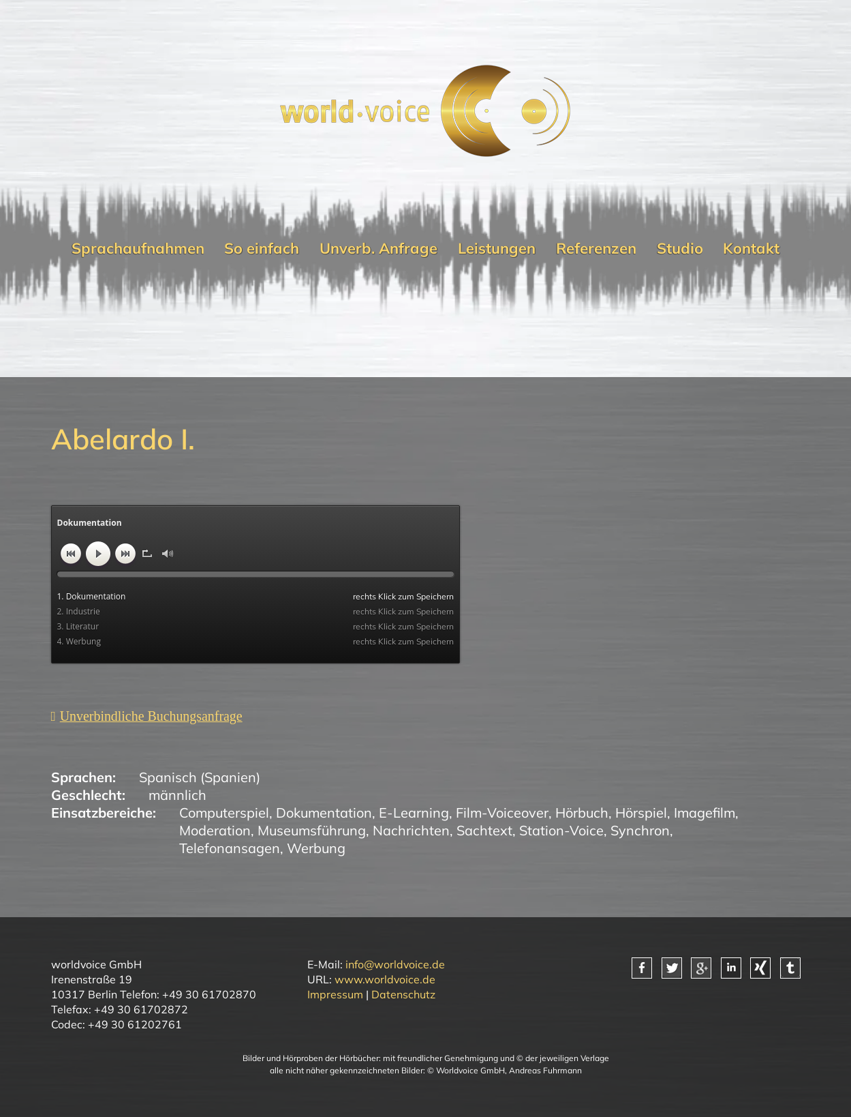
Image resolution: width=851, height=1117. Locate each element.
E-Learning (414, 812)
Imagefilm (704, 812)
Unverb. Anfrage (378, 248)
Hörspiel (641, 812)
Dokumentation (324, 812)
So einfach (261, 248)
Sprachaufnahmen (138, 248)
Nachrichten (411, 830)
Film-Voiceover (502, 812)
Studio (680, 248)
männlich (177, 794)
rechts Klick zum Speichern (403, 596)
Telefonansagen (229, 848)
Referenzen (596, 248)
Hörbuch (581, 812)
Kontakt (751, 248)
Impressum (335, 994)
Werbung (316, 848)
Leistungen (497, 248)
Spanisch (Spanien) (199, 777)
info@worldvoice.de (395, 964)
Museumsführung (312, 830)
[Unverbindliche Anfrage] (147, 716)
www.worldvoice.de (385, 979)
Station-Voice (561, 830)
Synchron (640, 830)
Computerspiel (224, 812)
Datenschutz (403, 994)
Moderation (215, 830)
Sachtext (484, 830)
